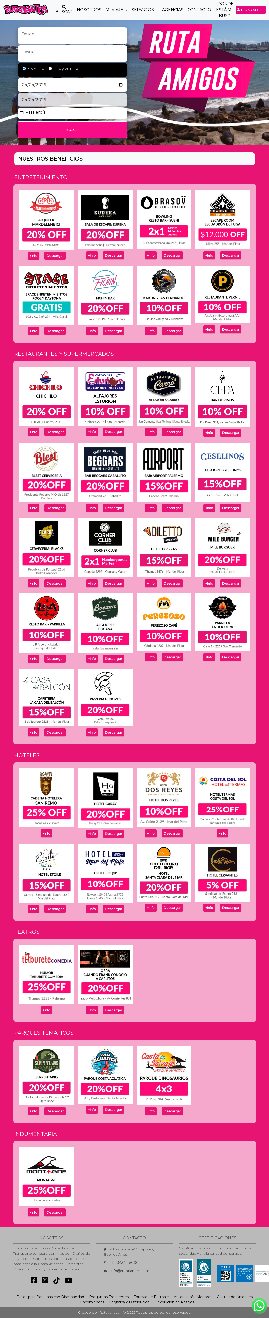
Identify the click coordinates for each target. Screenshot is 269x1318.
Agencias (172, 9)
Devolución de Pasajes (174, 1302)
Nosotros (89, 9)
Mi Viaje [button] (115, 9)
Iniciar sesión (251, 10)
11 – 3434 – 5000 (124, 1262)
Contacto (199, 9)
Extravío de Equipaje (151, 1297)
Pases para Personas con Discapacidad (50, 1297)
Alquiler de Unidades (235, 1297)
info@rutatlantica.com (130, 1271)
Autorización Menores (193, 1297)
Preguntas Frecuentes (109, 1297)
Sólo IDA (36, 69)
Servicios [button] (143, 9)
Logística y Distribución (129, 1302)
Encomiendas (92, 1302)
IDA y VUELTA (66, 69)
